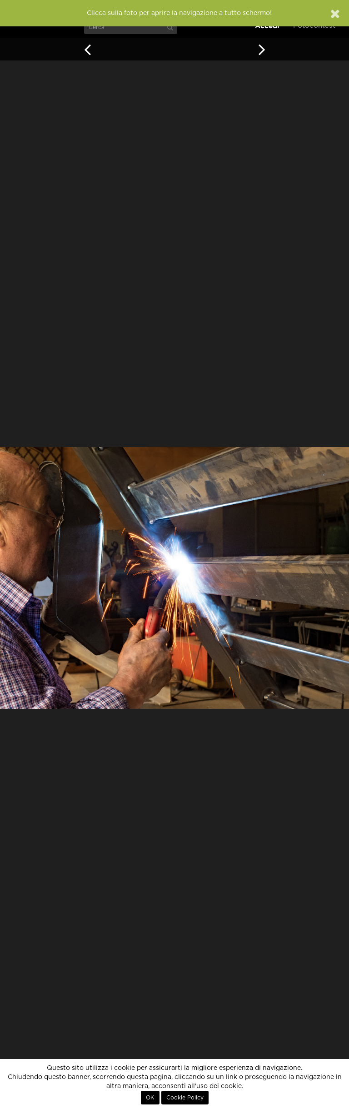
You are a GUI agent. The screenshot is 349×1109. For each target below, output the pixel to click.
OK (150, 1097)
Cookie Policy (185, 1097)
